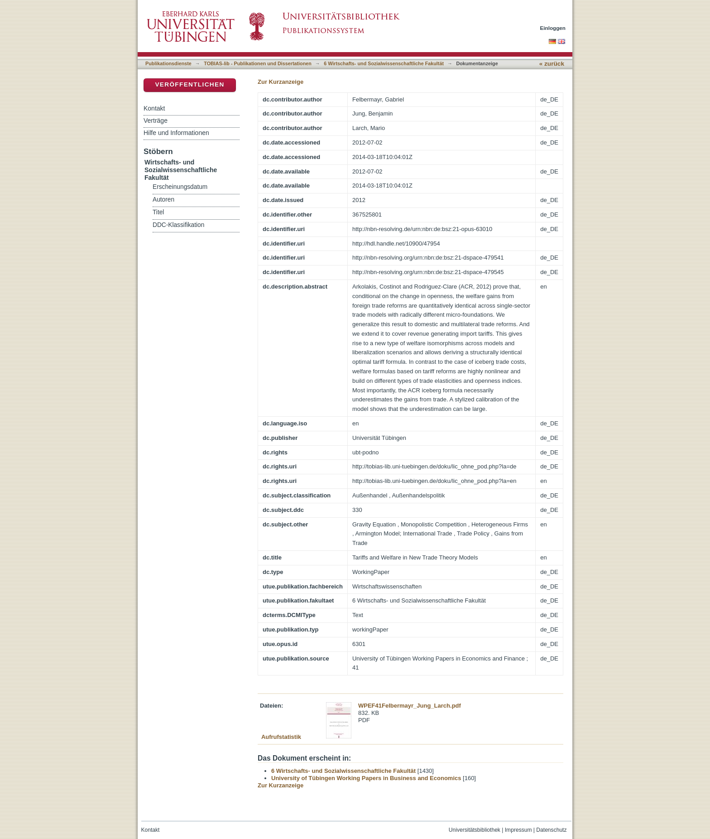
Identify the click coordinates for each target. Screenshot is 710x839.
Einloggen (553, 28)
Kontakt (154, 108)
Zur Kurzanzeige (280, 81)
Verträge (156, 120)
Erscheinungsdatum (180, 186)
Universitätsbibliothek (474, 830)
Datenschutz (551, 830)
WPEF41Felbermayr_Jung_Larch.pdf (409, 705)
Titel (158, 212)
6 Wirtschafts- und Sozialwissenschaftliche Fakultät (384, 63)
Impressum (518, 830)
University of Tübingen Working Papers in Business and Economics (366, 778)
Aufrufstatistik (281, 736)
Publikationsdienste (168, 63)
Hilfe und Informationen (176, 132)
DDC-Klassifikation (178, 225)
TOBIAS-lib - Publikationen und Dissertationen (258, 63)
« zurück (551, 63)
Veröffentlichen (189, 84)
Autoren (163, 199)
